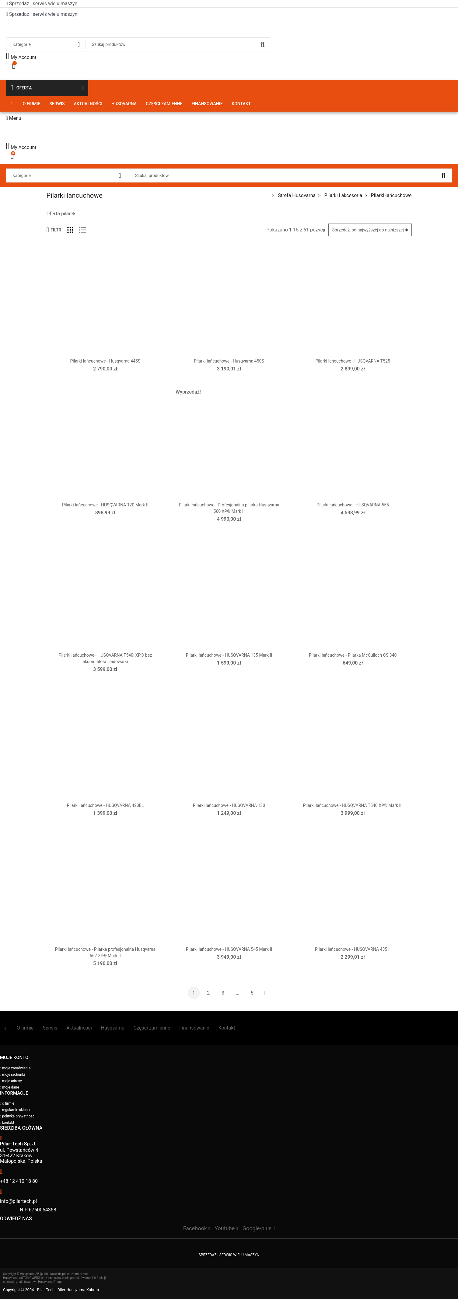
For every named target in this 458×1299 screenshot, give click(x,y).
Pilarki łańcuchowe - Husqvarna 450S (229, 361)
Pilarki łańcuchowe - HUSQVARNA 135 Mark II (229, 655)
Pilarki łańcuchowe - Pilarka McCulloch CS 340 (353, 655)
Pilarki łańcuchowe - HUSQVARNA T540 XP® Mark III (352, 805)
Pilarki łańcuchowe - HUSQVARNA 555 (353, 504)
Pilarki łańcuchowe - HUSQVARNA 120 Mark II (105, 504)
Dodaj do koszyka (105, 380)
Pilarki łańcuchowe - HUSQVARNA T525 (352, 361)
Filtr (54, 229)
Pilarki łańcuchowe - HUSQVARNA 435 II (352, 949)
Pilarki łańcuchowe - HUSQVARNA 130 (229, 805)
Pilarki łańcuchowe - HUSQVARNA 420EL (105, 805)
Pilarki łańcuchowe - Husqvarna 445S (105, 361)
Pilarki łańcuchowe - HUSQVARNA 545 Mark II (229, 949)
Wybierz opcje (352, 380)
